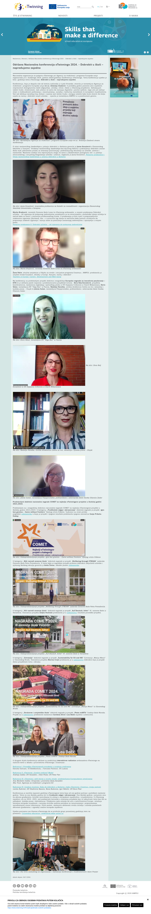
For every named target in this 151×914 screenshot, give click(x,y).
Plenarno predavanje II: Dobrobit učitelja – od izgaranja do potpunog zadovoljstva (47, 224)
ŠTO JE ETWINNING (22, 15)
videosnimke (74, 565)
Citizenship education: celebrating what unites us (42, 813)
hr (98, 7)
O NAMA (133, 15)
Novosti (24, 58)
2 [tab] (147, 52)
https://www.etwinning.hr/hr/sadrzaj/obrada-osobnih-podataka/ (29, 908)
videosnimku (26, 514)
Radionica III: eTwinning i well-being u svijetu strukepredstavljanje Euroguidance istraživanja (52, 779)
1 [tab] (144, 52)
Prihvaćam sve (137, 905)
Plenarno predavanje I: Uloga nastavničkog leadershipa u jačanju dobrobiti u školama (59, 156)
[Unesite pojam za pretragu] (84, 7)
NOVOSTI (63, 15)
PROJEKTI (98, 15)
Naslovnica (16, 58)
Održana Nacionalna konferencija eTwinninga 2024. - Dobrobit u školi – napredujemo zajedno (61, 58)
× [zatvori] (148, 899)
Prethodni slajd (2, 34)
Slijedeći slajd (148, 34)
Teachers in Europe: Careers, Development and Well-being (37, 277)
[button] (93, 7)
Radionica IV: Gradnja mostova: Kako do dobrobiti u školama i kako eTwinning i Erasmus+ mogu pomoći (57, 787)
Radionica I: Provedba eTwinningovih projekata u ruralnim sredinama (42, 767)
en (102, 7)
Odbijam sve (124, 905)
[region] (75, 905)
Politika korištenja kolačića (24, 892)
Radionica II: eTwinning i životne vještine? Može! (33, 773)
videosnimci (72, 613)
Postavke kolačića (110, 905)
